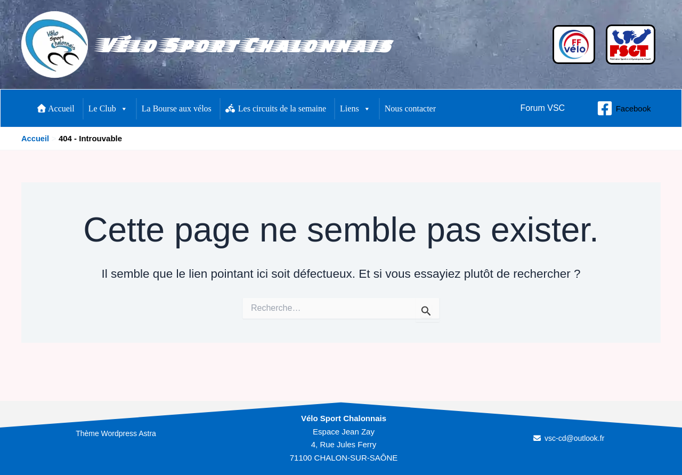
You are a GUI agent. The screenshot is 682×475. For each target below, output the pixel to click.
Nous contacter (410, 108)
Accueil (56, 108)
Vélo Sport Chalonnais (243, 44)
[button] (543, 108)
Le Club (108, 108)
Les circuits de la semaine (275, 108)
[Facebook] (624, 108)
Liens (355, 108)
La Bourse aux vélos (177, 108)
